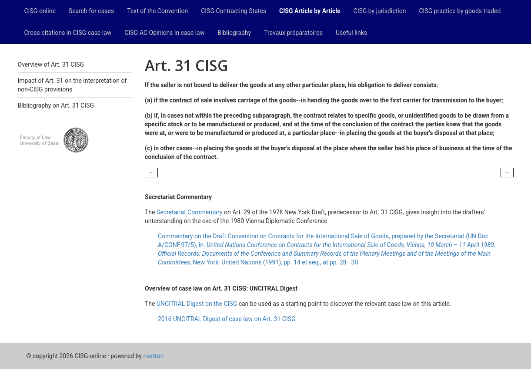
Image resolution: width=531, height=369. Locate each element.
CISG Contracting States (233, 10)
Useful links (351, 32)
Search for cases (91, 10)
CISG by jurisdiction (380, 10)
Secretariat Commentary (190, 212)
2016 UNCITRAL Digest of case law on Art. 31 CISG (227, 318)
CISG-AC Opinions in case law (164, 32)
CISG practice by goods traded (460, 10)
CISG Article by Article (309, 10)
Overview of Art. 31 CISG (51, 64)
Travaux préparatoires (293, 32)
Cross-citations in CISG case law (68, 32)
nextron (153, 355)
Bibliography (234, 32)
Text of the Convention (157, 10)
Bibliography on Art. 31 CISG (56, 105)
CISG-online (40, 10)
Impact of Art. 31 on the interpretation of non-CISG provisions (72, 85)
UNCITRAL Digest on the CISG (197, 303)
